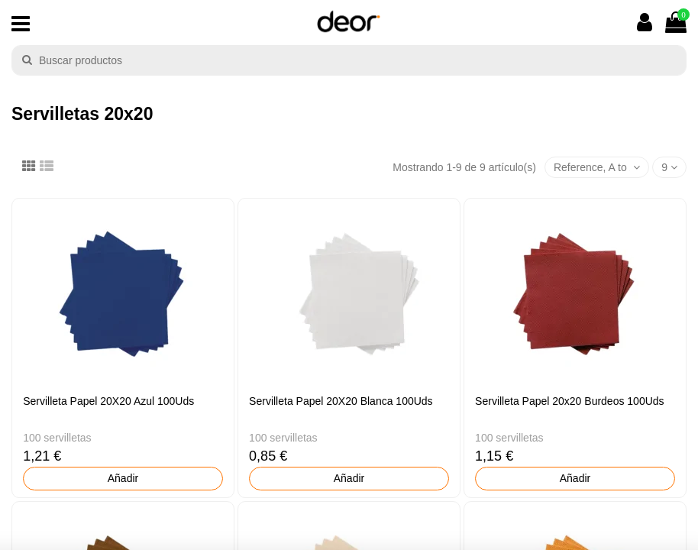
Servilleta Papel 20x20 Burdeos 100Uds (569, 401)
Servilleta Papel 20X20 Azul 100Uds (108, 401)
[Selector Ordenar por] (597, 168)
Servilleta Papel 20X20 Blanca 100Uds (341, 401)
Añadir (123, 478)
